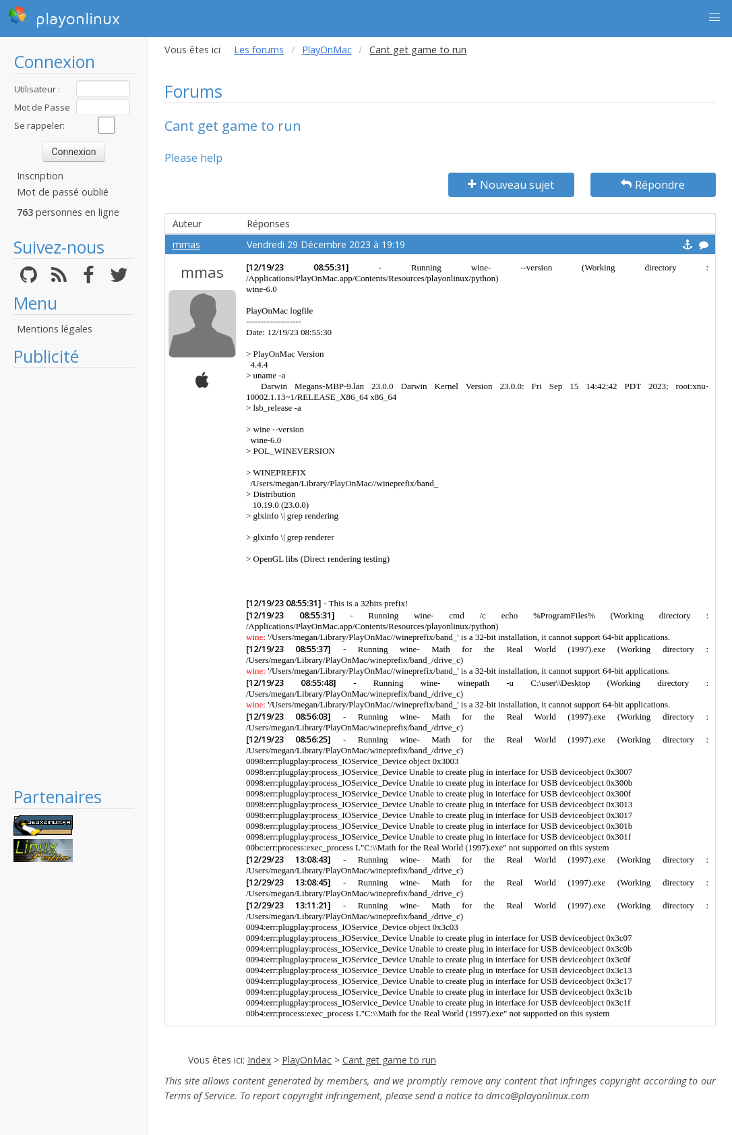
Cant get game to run (389, 1059)
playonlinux (64, 16)
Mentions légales (54, 328)
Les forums (259, 49)
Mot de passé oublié (63, 191)
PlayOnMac (327, 49)
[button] (714, 17)
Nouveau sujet (511, 184)
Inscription (40, 175)
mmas (186, 244)
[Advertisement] (73, 576)
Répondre (653, 184)
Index (259, 1059)
